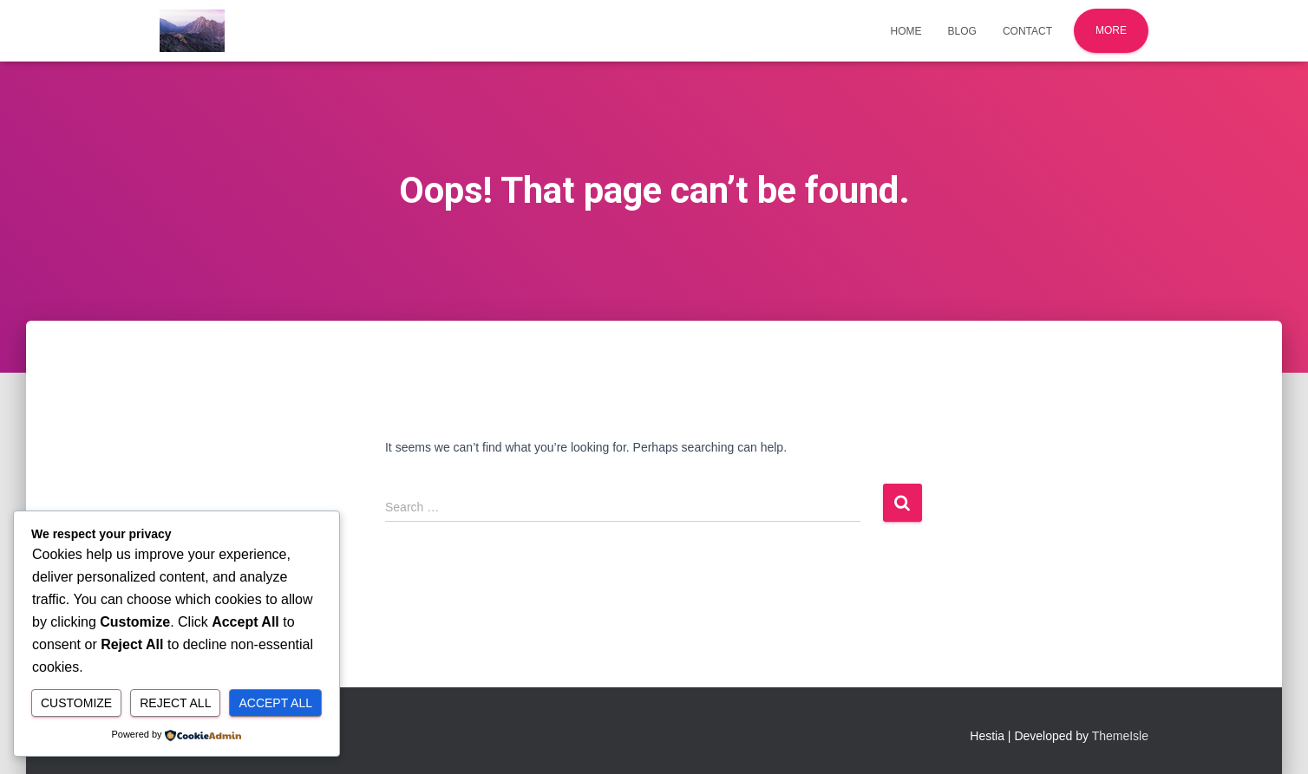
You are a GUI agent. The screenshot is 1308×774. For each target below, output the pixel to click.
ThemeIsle (1120, 736)
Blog (962, 31)
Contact (1027, 31)
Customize (76, 703)
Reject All (175, 703)
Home (906, 31)
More (1111, 30)
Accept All (275, 703)
